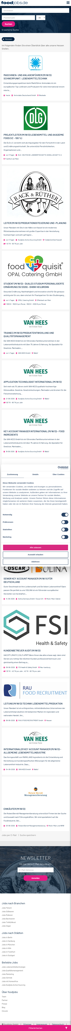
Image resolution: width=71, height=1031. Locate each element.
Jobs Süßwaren (8, 911)
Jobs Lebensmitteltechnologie (13, 967)
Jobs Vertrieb (7, 978)
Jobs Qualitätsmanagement (12, 970)
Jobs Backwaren (8, 919)
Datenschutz (58, 1024)
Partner (5, 1000)
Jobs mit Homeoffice (10, 981)
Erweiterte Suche (10, 29)
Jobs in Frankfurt (8, 952)
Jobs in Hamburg (8, 941)
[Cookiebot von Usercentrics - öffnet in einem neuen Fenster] (57, 467)
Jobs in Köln (6, 948)
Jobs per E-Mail (9, 835)
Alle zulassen (35, 547)
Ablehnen (35, 562)
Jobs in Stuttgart (8, 955)
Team (4, 996)
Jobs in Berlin (7, 937)
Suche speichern (28, 835)
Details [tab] (36, 474)
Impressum (41, 1024)
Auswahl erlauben (35, 555)
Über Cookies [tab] (58, 474)
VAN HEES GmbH (24, 353)
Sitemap (27, 1024)
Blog (3, 1007)
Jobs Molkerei (7, 915)
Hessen (8, 39)
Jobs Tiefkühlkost (9, 922)
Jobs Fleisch (7, 908)
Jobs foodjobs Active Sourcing (13, 985)
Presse (4, 1004)
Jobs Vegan (6, 926)
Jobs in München (8, 944)
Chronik (5, 1011)
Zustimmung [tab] (12, 474)
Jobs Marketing (8, 974)
